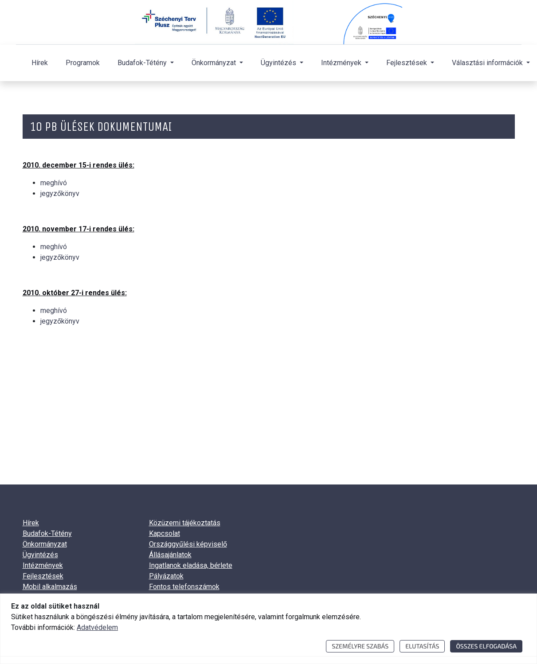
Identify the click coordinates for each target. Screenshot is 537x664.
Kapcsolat (164, 533)
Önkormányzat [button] (215, 63)
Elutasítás (422, 646)
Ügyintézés (40, 555)
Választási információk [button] (488, 63)
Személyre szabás (360, 646)
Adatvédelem (97, 627)
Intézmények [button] (342, 63)
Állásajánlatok (170, 555)
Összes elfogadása (486, 646)
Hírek (39, 63)
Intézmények (43, 565)
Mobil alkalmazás (50, 586)
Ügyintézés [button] (279, 63)
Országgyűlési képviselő (188, 544)
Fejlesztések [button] (407, 63)
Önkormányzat (45, 544)
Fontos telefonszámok (184, 586)
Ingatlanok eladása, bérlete (190, 565)
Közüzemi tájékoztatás (184, 523)
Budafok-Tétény (47, 533)
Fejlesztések (43, 576)
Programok (83, 63)
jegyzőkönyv (59, 193)
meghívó (53, 183)
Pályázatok (166, 576)
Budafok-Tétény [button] (143, 63)
